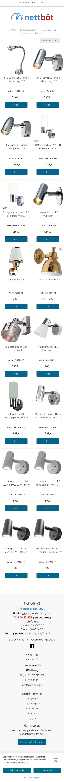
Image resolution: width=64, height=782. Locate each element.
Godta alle (47, 770)
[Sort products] (50, 40)
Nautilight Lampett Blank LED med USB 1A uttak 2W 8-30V (48, 417)
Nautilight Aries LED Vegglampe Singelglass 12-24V (16, 417)
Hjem (5, 30)
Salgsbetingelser (32, 703)
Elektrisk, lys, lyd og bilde (50, 30)
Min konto (32, 713)
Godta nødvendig (16, 770)
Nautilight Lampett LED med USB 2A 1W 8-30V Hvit (48, 485)
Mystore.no (49, 639)
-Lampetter (38, 33)
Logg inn (32, 718)
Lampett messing (16, 279)
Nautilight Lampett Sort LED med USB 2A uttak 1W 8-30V (48, 552)
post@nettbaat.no (32, 685)
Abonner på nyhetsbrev (32, 742)
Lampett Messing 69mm (48, 279)
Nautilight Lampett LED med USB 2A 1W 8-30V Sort (16, 552)
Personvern (32, 698)
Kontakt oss (32, 708)
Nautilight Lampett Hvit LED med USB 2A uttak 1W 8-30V (15, 485)
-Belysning (25, 33)
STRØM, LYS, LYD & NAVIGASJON (23, 30)
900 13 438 (33, 680)
